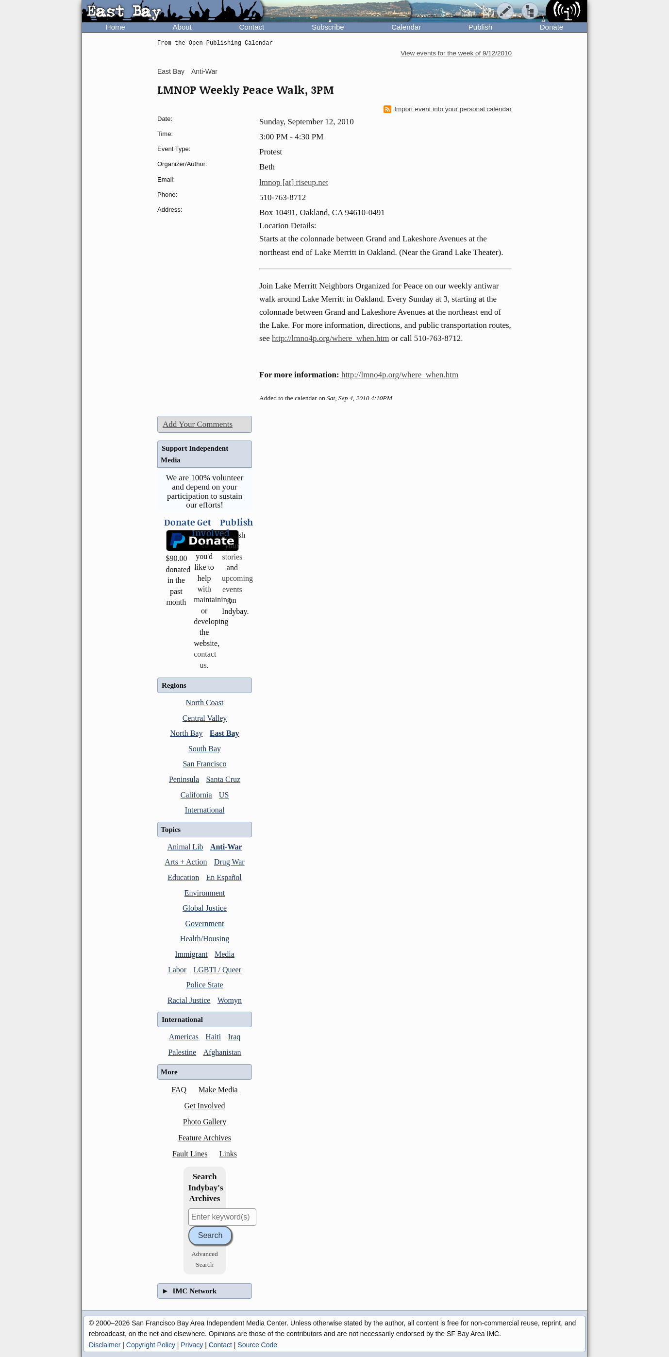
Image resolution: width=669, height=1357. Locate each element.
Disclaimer (104, 1345)
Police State (204, 985)
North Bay (186, 733)
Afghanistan (222, 1052)
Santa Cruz (223, 779)
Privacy (192, 1345)
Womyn (229, 1000)
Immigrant (191, 954)
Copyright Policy (150, 1345)
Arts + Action (186, 862)
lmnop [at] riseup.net (293, 182)
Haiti (213, 1037)
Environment (204, 893)
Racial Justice (188, 1000)
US (224, 795)
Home (115, 27)
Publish (480, 27)
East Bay (170, 71)
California (196, 795)
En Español (223, 877)
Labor (177, 970)
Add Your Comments (198, 424)
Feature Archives (204, 1138)
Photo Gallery (204, 1122)
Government (204, 923)
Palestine (182, 1052)
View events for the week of (456, 53)
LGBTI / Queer (217, 970)
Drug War (229, 862)
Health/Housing (204, 938)
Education (183, 877)
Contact (251, 27)
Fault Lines (189, 1154)
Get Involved (204, 1106)
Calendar (406, 27)
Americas (184, 1037)
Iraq (234, 1037)
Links (228, 1154)
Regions (174, 685)
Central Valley (205, 718)
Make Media (217, 1090)
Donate (551, 27)
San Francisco (204, 764)
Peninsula (184, 779)
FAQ (178, 1090)
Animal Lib (185, 847)
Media (224, 954)
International (205, 810)
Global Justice (205, 908)
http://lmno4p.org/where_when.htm (330, 338)
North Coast (205, 702)
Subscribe (328, 27)
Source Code (257, 1345)
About (182, 27)
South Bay (204, 749)
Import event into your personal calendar (448, 109)
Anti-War (204, 71)
